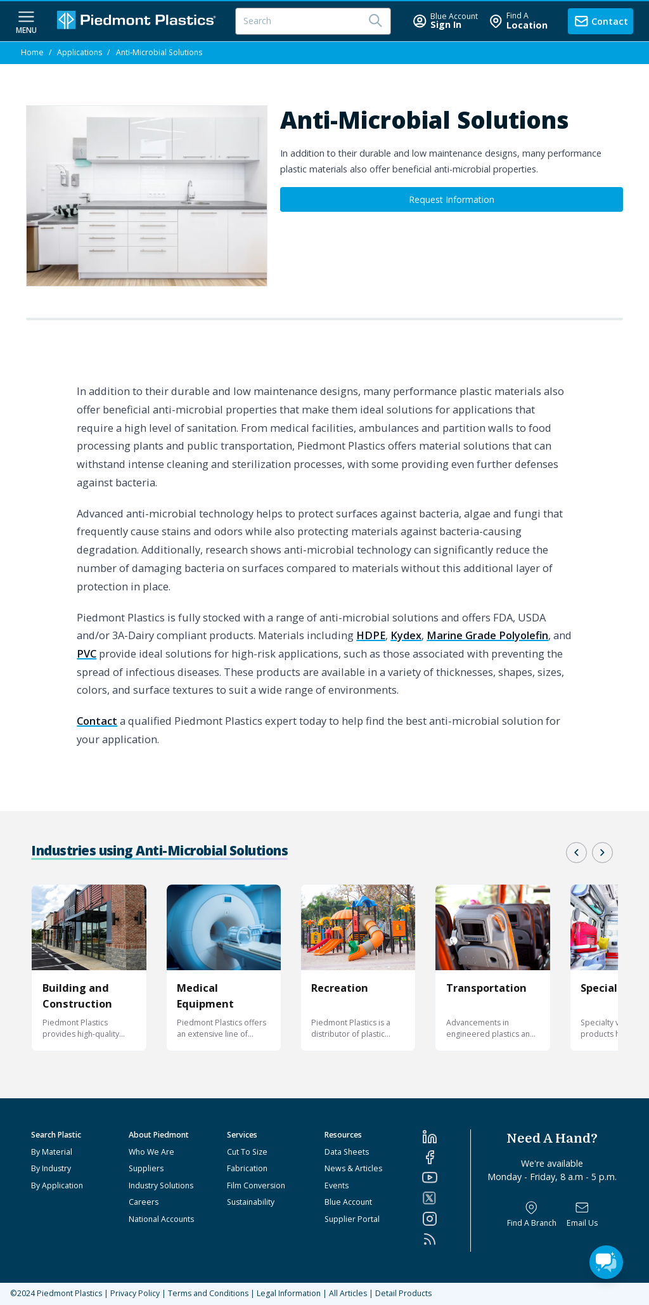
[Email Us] (582, 1215)
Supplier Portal (352, 1219)
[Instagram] (446, 1218)
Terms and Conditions (208, 1293)
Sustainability (250, 1202)
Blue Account (348, 1202)
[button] (576, 852)
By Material (51, 1151)
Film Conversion (256, 1185)
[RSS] (446, 1239)
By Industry (51, 1168)
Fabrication (247, 1168)
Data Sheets (346, 1151)
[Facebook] (446, 1157)
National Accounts (161, 1219)
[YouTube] (446, 1177)
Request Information (451, 199)
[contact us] (600, 21)
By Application (57, 1185)
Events (336, 1185)
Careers (143, 1202)
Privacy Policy (135, 1293)
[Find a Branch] (531, 1215)
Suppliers (146, 1168)
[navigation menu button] (26, 21)
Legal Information (289, 1293)
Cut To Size (247, 1151)
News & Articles (353, 1168)
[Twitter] (446, 1198)
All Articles (348, 1293)
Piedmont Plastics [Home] (69, 1293)
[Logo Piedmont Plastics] (138, 21)
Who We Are (151, 1151)
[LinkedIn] (446, 1137)
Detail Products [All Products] (403, 1293)
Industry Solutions (161, 1185)
